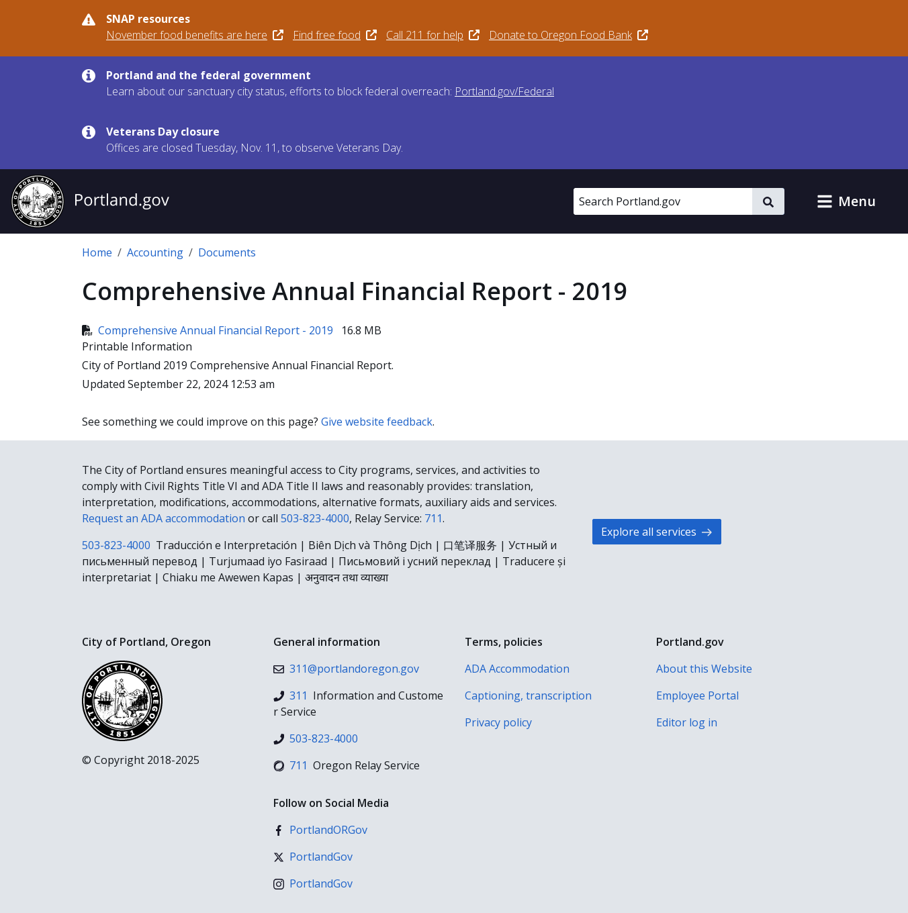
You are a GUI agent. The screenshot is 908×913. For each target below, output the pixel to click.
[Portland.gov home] (90, 201)
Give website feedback (377, 421)
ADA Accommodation (517, 668)
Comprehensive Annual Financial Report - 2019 (209, 330)
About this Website (704, 668)
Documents (227, 252)
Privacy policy (498, 722)
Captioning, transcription (528, 695)
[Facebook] (320, 830)
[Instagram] (313, 883)
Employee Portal (697, 695)
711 (433, 518)
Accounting (155, 252)
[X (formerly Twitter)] (313, 857)
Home (97, 252)
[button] (846, 201)
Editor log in (686, 722)
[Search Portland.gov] (663, 201)
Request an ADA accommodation (163, 518)
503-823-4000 (315, 518)
